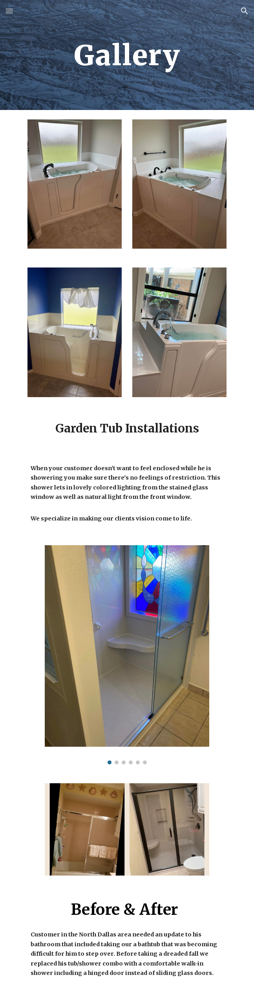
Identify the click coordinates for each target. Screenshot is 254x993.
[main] (127, 55)
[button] (9, 11)
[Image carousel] (127, 654)
